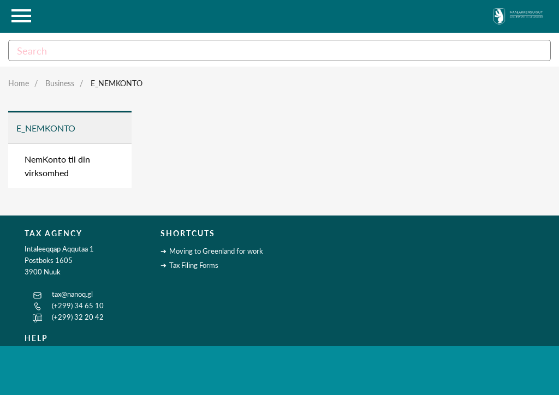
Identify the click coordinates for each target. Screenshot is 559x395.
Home (18, 83)
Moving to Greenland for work (216, 251)
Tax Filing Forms (193, 265)
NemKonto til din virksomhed (57, 166)
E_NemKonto (116, 83)
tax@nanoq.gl (72, 294)
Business (59, 83)
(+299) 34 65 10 (78, 305)
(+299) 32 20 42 (78, 317)
